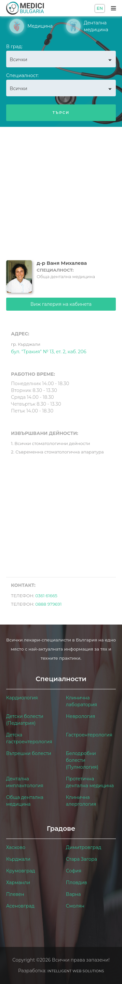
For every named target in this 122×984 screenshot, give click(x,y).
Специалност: (22, 75)
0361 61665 (46, 595)
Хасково (15, 847)
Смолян (75, 906)
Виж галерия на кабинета (61, 304)
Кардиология (22, 698)
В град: (14, 46)
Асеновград (20, 906)
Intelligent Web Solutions (75, 971)
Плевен (15, 894)
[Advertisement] (61, 191)
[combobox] (61, 59)
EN (100, 8)
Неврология (80, 716)
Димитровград (84, 847)
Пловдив (76, 882)
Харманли (18, 882)
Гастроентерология (89, 735)
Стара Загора (81, 859)
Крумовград (20, 871)
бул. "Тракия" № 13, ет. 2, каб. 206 (48, 347)
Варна (73, 894)
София (74, 871)
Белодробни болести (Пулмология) (82, 760)
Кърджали (18, 859)
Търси (60, 112)
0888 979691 (48, 604)
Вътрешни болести (28, 753)
